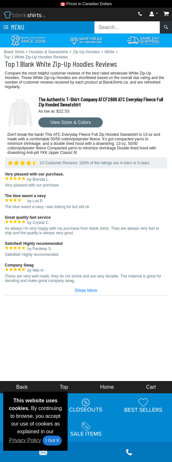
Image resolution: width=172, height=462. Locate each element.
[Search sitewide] (127, 27)
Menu (13, 27)
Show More (86, 290)
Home (107, 387)
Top (64, 387)
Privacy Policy (25, 440)
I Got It (52, 440)
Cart (151, 387)
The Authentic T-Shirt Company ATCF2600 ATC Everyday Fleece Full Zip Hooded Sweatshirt (100, 101)
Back (22, 387)
